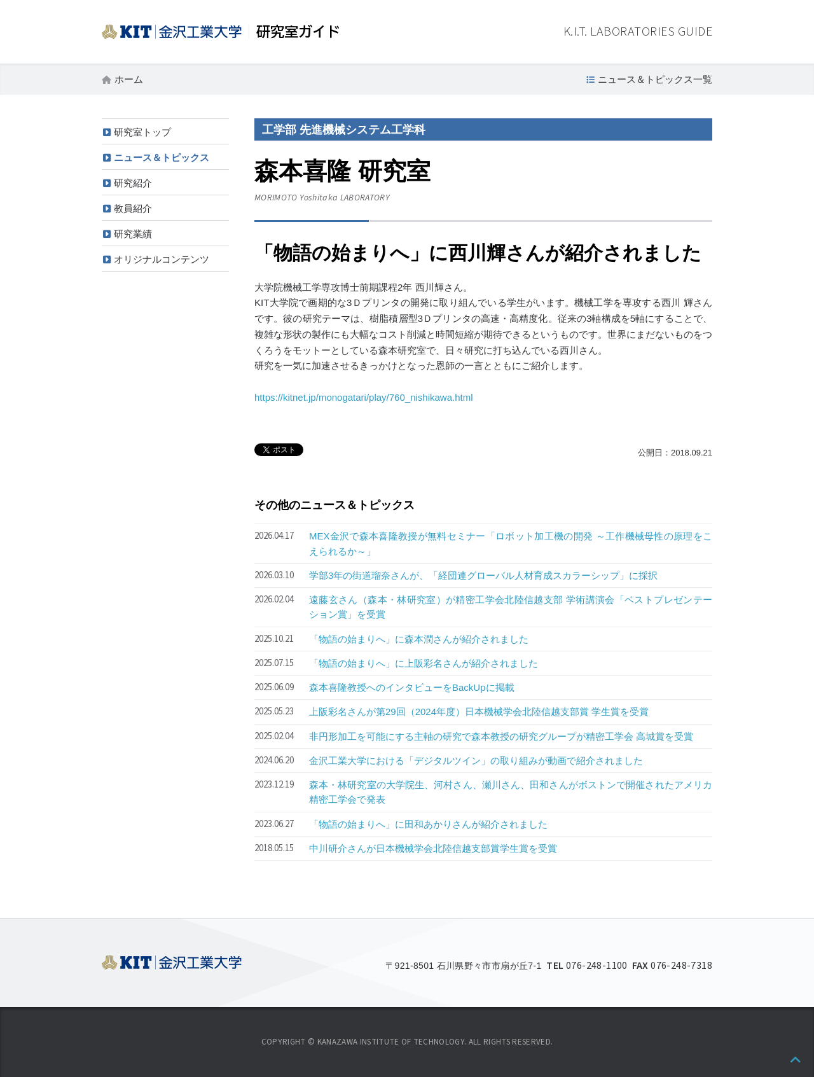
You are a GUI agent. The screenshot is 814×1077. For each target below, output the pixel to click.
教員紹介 (133, 208)
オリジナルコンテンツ (161, 259)
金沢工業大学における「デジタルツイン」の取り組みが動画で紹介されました (476, 760)
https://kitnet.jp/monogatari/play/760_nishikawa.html (363, 397)
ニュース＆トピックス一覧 (655, 79)
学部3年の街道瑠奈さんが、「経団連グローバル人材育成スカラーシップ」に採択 (483, 575)
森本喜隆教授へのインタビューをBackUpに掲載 (411, 687)
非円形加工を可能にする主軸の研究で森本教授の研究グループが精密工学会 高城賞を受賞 (501, 736)
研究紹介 (133, 182)
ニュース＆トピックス (161, 157)
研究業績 (133, 233)
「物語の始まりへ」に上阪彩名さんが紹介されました (423, 663)
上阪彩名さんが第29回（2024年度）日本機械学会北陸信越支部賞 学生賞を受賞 (479, 711)
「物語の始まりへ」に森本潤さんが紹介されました (418, 639)
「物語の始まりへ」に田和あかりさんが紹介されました (428, 824)
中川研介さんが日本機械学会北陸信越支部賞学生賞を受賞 (433, 848)
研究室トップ (142, 132)
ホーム (128, 79)
